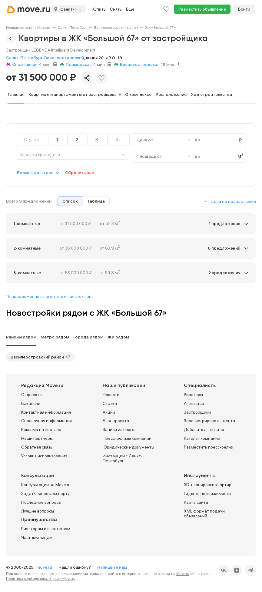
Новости (111, 394)
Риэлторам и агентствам (45, 528)
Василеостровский (64, 57)
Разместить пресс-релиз (208, 447)
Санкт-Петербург (72, 27)
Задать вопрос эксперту (45, 493)
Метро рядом (55, 337)
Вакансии (30, 403)
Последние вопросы (41, 502)
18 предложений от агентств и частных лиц (49, 296)
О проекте (31, 394)
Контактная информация (46, 412)
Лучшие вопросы (37, 511)
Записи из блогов (120, 429)
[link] (28, 27)
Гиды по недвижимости (207, 493)
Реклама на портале (41, 429)
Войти (244, 9)
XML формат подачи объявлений (204, 514)
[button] (230, 201)
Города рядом (88, 337)
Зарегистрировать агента (209, 420)
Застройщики (197, 412)
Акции (109, 412)
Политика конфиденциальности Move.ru (40, 579)
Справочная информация (46, 420)
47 (67, 357)
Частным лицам (36, 537)
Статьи (110, 403)
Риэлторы (193, 394)
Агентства (194, 403)
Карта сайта (196, 502)
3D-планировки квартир (207, 484)
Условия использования (44, 455)
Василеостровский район (116, 27)
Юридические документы (128, 447)
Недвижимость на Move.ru (28, 27)
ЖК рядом (118, 337)
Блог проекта (116, 420)
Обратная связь (36, 447)
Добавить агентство (204, 429)
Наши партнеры (37, 438)
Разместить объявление (202, 9)
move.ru (44, 567)
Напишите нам (112, 567)
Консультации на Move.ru (46, 484)
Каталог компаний (202, 438)
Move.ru (182, 574)
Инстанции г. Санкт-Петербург (123, 458)
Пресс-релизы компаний (127, 438)
